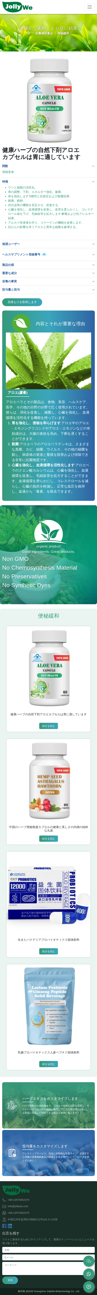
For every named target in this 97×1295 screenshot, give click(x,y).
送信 (10, 1280)
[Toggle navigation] (90, 7)
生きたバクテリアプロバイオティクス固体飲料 (48, 939)
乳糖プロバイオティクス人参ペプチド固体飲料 (48, 1052)
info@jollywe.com (18, 1206)
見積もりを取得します (22, 302)
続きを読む (48, 725)
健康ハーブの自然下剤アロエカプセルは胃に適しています (48, 714)
